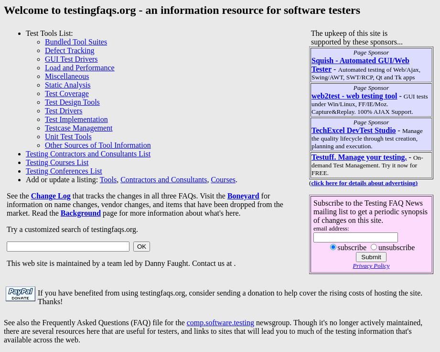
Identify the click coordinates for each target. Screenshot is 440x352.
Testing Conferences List (64, 171)
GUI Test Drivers (71, 59)
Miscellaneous (67, 76)
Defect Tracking (70, 50)
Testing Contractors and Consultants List (88, 154)
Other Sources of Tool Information (98, 145)
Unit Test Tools (68, 136)
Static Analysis (68, 85)
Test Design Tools (72, 102)
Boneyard (243, 196)
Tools (108, 180)
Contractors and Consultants (163, 180)
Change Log (51, 196)
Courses (223, 180)
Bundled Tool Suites (76, 42)
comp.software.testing (220, 323)
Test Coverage (67, 93)
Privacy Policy (371, 265)
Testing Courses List (57, 162)
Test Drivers (63, 111)
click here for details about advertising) (364, 183)
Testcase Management (78, 128)
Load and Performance (80, 68)
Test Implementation (76, 119)
